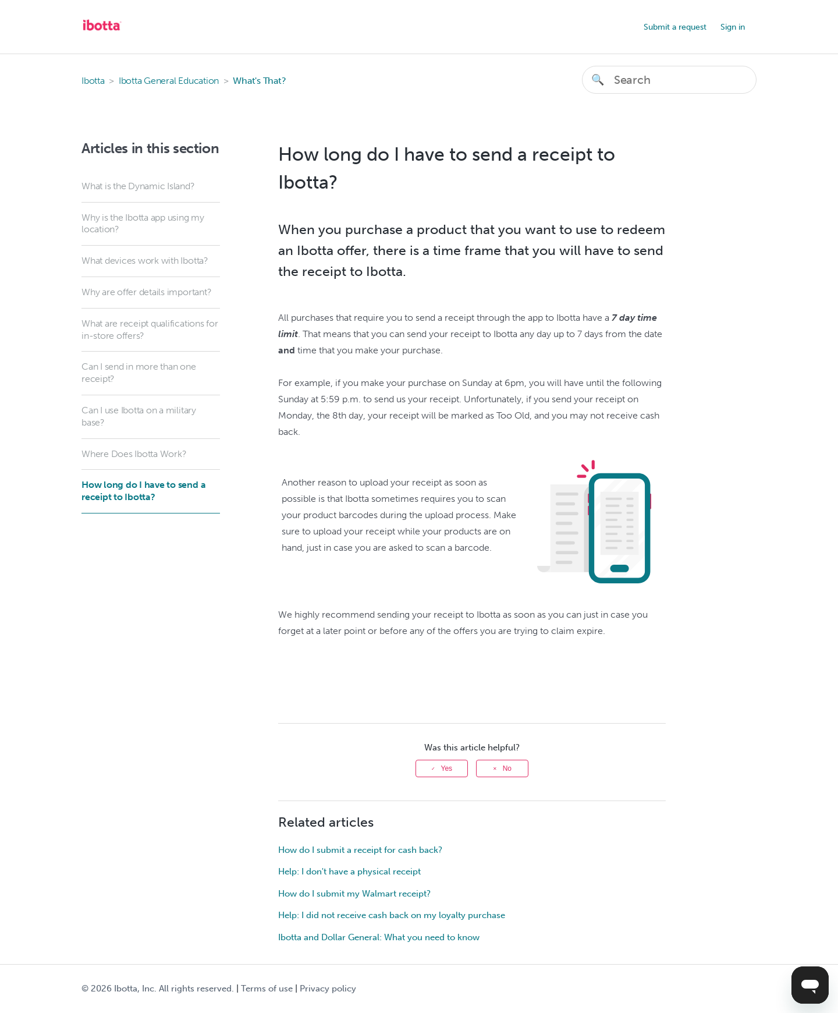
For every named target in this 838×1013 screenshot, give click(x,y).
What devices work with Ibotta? (144, 260)
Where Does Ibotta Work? (133, 453)
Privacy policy (328, 988)
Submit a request (675, 27)
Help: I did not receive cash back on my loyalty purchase (391, 915)
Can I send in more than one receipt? (138, 372)
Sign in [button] (732, 27)
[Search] (669, 80)
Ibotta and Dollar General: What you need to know (379, 937)
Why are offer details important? (146, 291)
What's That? (259, 80)
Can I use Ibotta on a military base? (138, 416)
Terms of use (267, 988)
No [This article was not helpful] (507, 768)
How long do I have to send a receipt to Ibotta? (143, 490)
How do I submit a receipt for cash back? (360, 850)
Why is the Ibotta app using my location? (142, 223)
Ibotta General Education (169, 80)
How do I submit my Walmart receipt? (354, 893)
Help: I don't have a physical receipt (349, 871)
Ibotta (93, 80)
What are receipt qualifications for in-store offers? (149, 329)
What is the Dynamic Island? (138, 186)
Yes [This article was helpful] (447, 768)
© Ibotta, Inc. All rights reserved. (157, 988)
